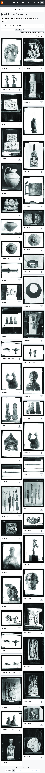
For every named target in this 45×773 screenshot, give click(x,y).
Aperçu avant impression (7, 29)
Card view (19, 29)
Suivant (37, 770)
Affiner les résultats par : (22, 10)
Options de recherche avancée (12, 26)
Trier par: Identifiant (25, 32)
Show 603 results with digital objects (35, 36)
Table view (26, 29)
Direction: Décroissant (37, 32)
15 (32, 770)
